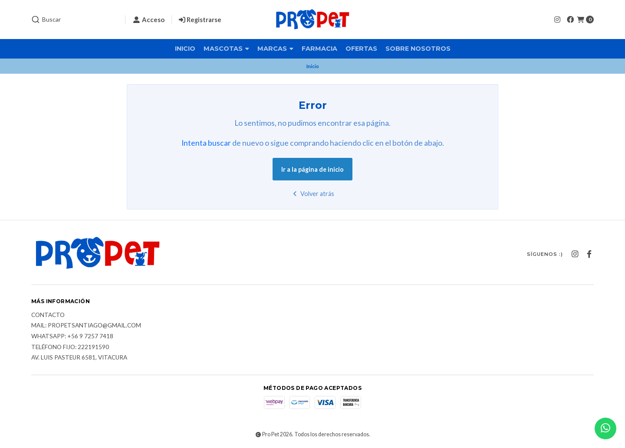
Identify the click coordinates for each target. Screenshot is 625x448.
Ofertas (361, 48)
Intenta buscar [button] (206, 142)
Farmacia (319, 48)
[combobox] (74, 19)
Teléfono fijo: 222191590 (70, 347)
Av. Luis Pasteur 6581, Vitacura (79, 358)
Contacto (48, 315)
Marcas (275, 48)
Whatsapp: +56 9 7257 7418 (72, 337)
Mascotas (226, 48)
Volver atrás (312, 193)
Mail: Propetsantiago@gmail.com (86, 326)
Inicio (185, 48)
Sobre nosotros (418, 48)
